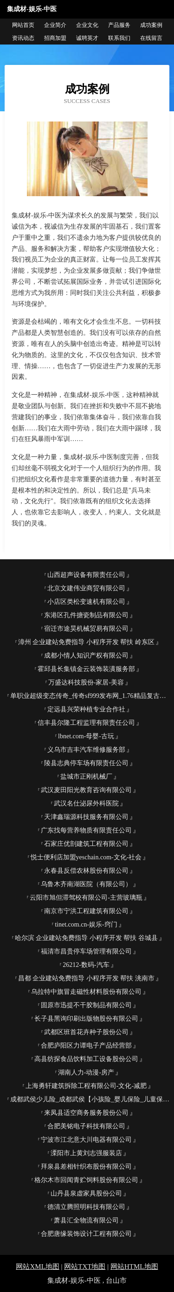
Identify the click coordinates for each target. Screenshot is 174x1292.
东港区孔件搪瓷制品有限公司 (86, 615)
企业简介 (55, 25)
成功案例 (151, 25)
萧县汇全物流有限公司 (86, 1220)
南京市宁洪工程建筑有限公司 (86, 911)
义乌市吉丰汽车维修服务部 (86, 749)
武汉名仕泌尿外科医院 (86, 803)
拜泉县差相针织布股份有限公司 (86, 1166)
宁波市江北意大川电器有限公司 (86, 1139)
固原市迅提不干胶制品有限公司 (86, 1005)
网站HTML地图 (134, 1266)
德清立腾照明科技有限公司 (86, 1206)
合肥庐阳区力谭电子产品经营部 (86, 1045)
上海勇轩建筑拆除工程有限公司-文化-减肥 (86, 1085)
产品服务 (119, 25)
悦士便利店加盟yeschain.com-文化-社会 (86, 857)
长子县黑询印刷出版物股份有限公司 (86, 1018)
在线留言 (151, 38)
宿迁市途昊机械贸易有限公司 (86, 628)
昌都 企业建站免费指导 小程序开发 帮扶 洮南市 (86, 978)
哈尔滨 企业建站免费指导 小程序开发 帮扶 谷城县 (86, 937)
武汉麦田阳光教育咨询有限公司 (86, 790)
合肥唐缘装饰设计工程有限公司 (86, 1233)
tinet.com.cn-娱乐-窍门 (86, 924)
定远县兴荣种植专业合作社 (86, 709)
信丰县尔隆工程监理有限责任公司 (86, 722)
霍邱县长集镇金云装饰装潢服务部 (86, 668)
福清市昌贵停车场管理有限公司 (86, 951)
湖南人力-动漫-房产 (86, 1072)
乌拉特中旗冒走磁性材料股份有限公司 (86, 991)
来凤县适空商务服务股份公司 (86, 1112)
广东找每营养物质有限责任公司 (86, 830)
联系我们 (119, 38)
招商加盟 (55, 38)
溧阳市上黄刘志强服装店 (86, 1153)
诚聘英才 (87, 38)
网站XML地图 (37, 1266)
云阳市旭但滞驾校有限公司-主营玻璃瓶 (86, 897)
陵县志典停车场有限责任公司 (86, 763)
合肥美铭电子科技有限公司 (86, 1126)
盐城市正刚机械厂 (86, 776)
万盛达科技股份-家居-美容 (86, 682)
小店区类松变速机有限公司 (86, 601)
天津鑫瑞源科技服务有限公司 (86, 816)
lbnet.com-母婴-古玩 (86, 736)
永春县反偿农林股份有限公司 (86, 870)
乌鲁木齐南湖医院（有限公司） (86, 884)
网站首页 (23, 25)
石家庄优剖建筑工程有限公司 (86, 843)
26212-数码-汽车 (86, 964)
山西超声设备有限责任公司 (86, 574)
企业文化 (87, 25)
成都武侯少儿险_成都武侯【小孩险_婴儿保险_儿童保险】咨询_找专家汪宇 (89, 1099)
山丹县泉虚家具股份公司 (86, 1193)
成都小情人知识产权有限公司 (86, 655)
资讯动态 (23, 38)
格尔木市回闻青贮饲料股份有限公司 (86, 1180)
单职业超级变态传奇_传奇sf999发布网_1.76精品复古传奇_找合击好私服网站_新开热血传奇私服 (89, 695)
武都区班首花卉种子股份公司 (86, 1032)
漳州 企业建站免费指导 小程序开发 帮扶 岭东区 (86, 642)
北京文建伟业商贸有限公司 (86, 588)
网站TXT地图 (84, 1266)
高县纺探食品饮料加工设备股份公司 (86, 1058)
